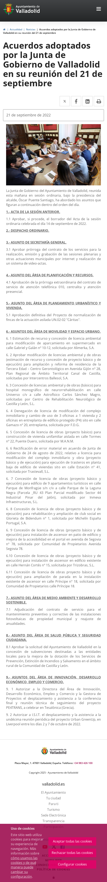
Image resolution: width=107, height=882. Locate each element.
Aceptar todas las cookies (72, 841)
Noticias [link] (30, 29)
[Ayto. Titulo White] (27, 9)
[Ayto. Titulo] (57, 751)
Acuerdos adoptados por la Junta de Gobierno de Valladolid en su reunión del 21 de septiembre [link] (49, 31)
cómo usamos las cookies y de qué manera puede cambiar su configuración (24, 867)
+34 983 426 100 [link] (83, 763)
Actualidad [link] (16, 29)
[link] (4, 29)
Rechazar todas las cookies (72, 852)
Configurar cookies (72, 864)
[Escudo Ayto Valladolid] (45, 751)
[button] (98, 9)
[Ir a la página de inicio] (9, 9)
